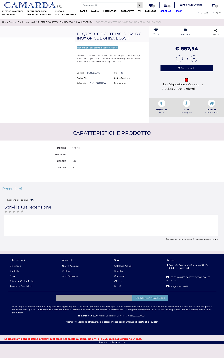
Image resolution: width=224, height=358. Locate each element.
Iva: (115, 73)
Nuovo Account (70, 280)
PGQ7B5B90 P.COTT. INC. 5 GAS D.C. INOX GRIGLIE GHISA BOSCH (129, 22)
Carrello (118, 285)
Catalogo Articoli (26, 22)
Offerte (118, 295)
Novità (117, 300)
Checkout (119, 290)
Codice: (80, 73)
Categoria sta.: (120, 83)
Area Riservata (70, 290)
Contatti (14, 285)
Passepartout (118, 356)
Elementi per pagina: (17, 214)
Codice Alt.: (82, 78)
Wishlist (66, 285)
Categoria (81, 83)
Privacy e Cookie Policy (22, 295)
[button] (140, 5)
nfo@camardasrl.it (179, 300)
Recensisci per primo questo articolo (97, 47)
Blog (12, 290)
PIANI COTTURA (84, 22)
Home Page (8, 22)
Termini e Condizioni (21, 300)
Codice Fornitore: (122, 78)
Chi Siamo (15, 280)
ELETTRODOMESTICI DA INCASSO (55, 22)
